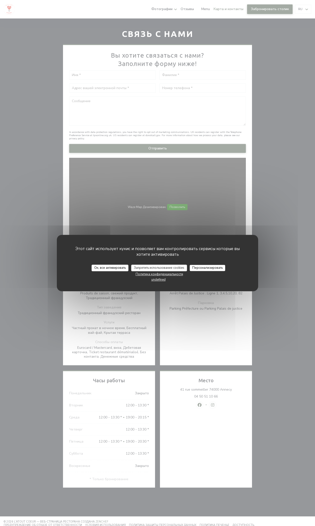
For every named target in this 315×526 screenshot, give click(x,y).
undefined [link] (158, 279)
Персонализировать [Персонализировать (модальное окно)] (207, 268)
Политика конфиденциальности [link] (159, 274)
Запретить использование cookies (159, 268)
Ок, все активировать (110, 268)
